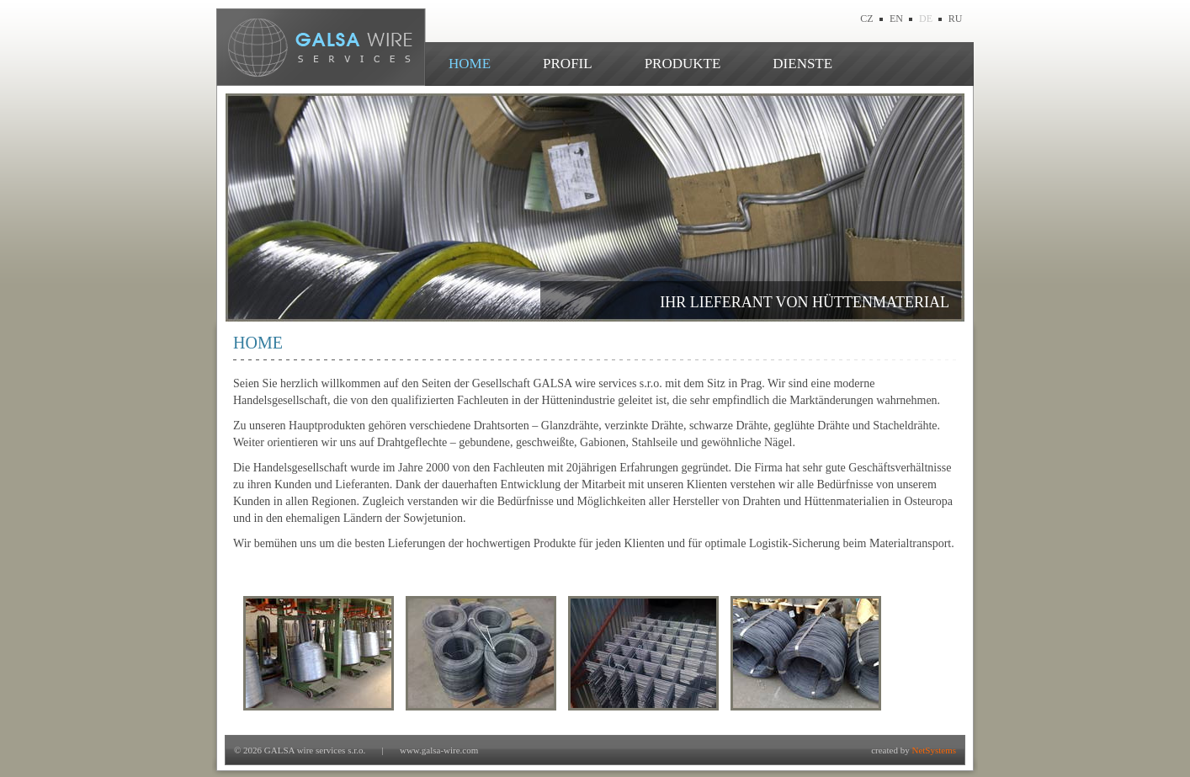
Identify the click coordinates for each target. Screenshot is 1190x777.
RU (955, 18)
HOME (470, 64)
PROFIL (567, 64)
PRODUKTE (683, 64)
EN (896, 18)
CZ (866, 18)
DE (925, 18)
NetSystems (933, 750)
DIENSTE (802, 64)
